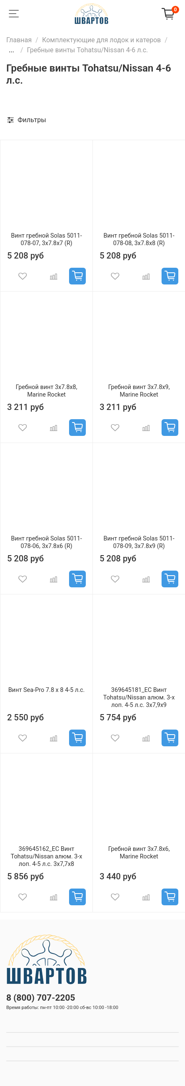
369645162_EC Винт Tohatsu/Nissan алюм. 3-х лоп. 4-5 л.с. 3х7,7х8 (46, 856)
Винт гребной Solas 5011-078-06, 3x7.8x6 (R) (46, 542)
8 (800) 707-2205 (40, 998)
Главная (19, 40)
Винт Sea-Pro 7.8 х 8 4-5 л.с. (46, 690)
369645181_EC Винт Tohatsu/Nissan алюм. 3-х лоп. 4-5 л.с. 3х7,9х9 (139, 697)
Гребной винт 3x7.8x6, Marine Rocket (139, 852)
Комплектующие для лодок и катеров (101, 40)
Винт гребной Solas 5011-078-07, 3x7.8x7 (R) (46, 239)
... (11, 50)
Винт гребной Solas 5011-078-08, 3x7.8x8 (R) (138, 239)
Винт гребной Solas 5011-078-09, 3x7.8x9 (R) (138, 542)
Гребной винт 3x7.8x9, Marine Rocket (139, 391)
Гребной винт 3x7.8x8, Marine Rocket (46, 391)
